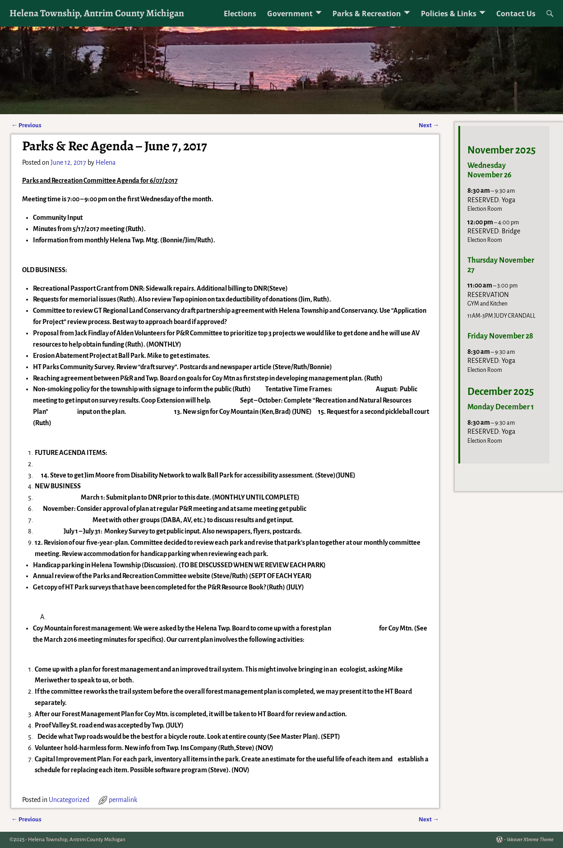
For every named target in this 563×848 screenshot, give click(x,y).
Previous (26, 125)
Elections (240, 14)
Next (429, 125)
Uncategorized (69, 799)
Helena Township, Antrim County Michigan (96, 12)
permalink (123, 799)
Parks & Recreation (366, 14)
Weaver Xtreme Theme (530, 840)
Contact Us (515, 14)
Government (290, 14)
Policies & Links (448, 14)
